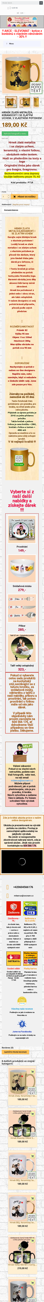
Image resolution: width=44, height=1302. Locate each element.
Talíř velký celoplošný (22, 665)
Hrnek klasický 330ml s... (23, 1138)
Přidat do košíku (24, 196)
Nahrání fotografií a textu (15, 133)
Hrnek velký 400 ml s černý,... (22, 1264)
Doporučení (22, 363)
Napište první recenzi (21, 204)
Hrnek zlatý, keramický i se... (23, 1095)
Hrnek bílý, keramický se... (22, 1180)
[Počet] (4, 196)
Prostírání (22, 546)
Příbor (22, 625)
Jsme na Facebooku (22, 1031)
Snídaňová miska (22, 586)
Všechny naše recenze (22, 1009)
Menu (10, 43)
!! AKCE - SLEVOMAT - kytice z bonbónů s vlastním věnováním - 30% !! (22, 33)
